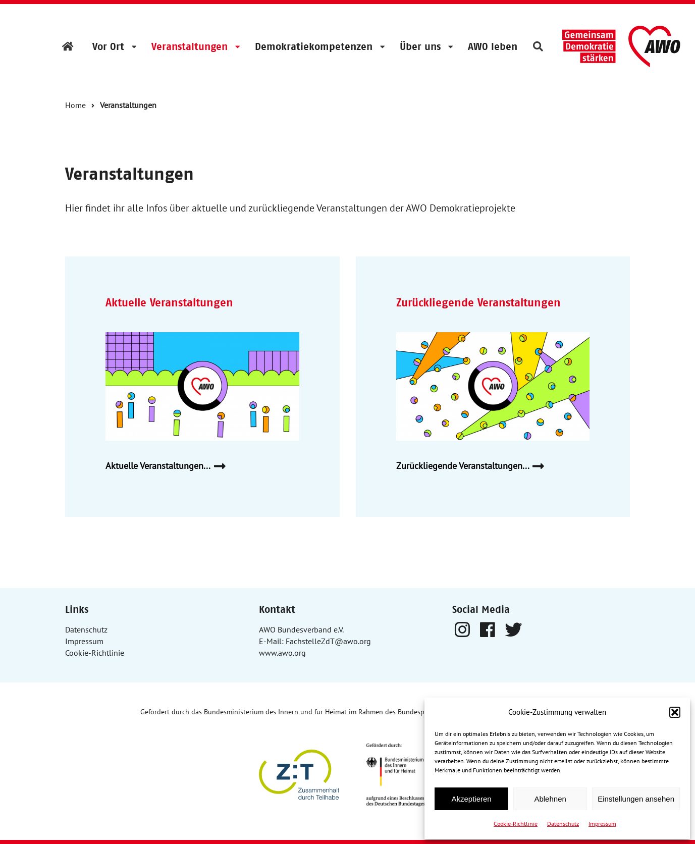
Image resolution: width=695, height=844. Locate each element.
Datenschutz (563, 823)
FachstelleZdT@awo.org (328, 641)
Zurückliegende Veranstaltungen (478, 302)
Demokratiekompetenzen (313, 46)
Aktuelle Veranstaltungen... (169, 466)
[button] (675, 712)
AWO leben (492, 46)
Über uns (420, 46)
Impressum (602, 823)
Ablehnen (550, 799)
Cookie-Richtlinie (516, 823)
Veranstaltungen (189, 46)
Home (75, 105)
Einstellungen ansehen (636, 799)
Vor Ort (108, 46)
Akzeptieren (471, 799)
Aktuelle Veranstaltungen (169, 302)
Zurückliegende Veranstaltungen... (474, 466)
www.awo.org (282, 653)
